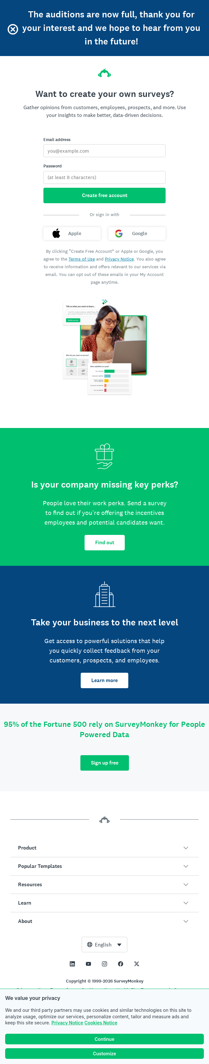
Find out (104, 542)
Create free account (104, 195)
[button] (104, 848)
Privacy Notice (67, 1022)
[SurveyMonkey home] (104, 70)
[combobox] (104, 944)
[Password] (104, 177)
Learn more (104, 680)
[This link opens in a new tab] (72, 963)
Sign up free (104, 762)
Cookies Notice (100, 1022)
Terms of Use (81, 259)
